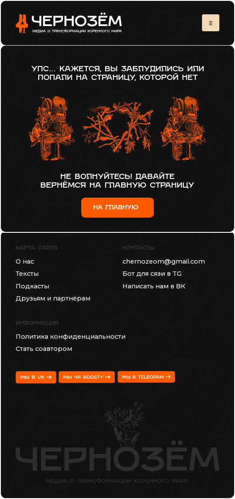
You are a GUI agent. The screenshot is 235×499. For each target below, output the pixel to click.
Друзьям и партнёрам (53, 298)
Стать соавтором (44, 349)
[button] (210, 22)
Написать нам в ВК (153, 286)
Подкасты (32, 286)
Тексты (27, 274)
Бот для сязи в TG (152, 274)
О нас (25, 261)
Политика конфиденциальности (71, 336)
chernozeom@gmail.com (163, 261)
